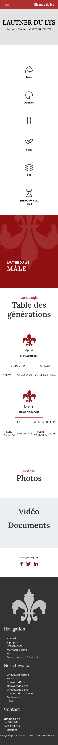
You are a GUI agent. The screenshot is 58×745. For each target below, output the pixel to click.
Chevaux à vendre (18, 675)
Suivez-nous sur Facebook (22, 657)
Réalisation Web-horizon (42, 735)
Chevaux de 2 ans (17, 686)
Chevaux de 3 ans (17, 690)
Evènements (14, 646)
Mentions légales (17, 650)
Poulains (12, 678)
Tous (10, 701)
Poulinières (13, 697)
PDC (9, 653)
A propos (12, 642)
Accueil (11, 638)
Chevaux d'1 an (16, 682)
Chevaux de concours (20, 693)
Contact (12, 730)
